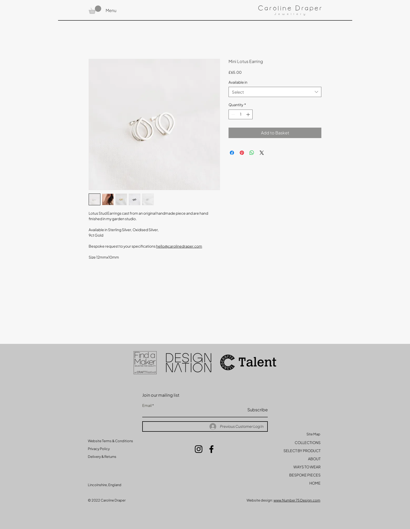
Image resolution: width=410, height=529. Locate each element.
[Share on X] (262, 153)
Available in (238, 82)
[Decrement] (232, 114)
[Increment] (248, 114)
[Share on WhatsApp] (252, 153)
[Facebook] (211, 449)
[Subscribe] (254, 410)
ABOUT (314, 458)
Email (147, 405)
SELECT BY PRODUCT (302, 450)
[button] (95, 9)
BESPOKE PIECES (305, 475)
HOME (315, 483)
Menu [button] (111, 10)
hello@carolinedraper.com (179, 246)
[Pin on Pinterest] (242, 153)
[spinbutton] (240, 114)
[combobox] (275, 92)
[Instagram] (198, 449)
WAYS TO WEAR (307, 466)
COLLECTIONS (308, 442)
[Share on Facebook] (232, 153)
